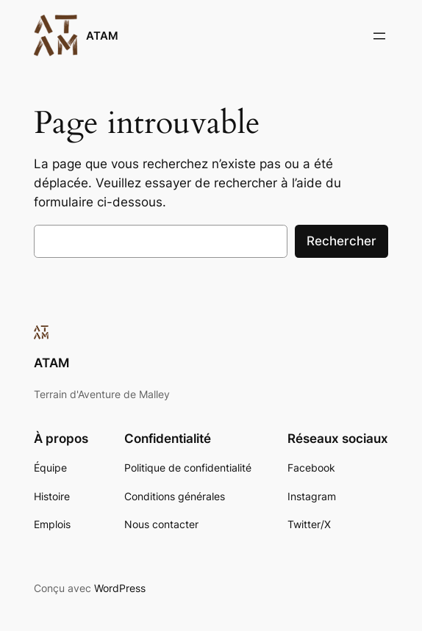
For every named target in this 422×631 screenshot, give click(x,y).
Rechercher (341, 241)
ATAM (102, 36)
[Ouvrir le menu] (379, 36)
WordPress (120, 588)
